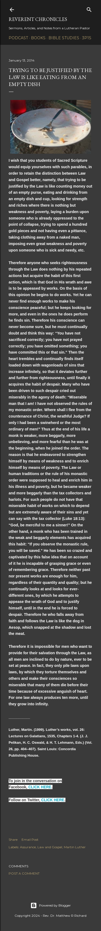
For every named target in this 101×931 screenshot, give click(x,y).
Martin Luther (75, 847)
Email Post (30, 839)
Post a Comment (24, 873)
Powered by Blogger (50, 905)
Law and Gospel (49, 847)
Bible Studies (63, 37)
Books (38, 37)
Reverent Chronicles (38, 19)
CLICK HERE (39, 787)
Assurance (28, 847)
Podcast (18, 37)
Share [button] (13, 839)
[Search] (89, 8)
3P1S (86, 37)
